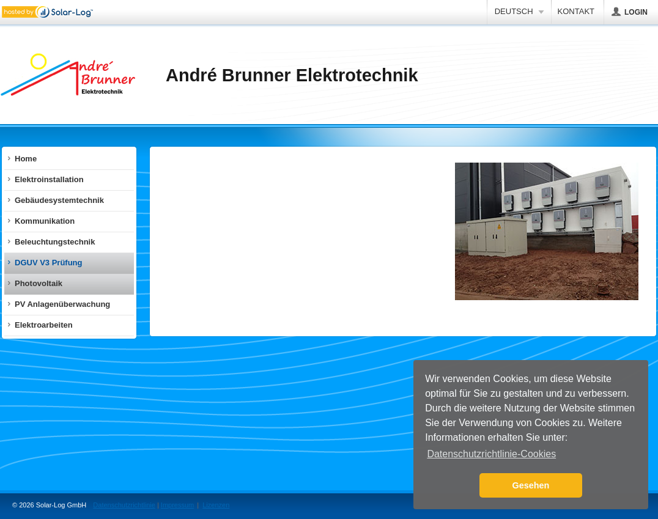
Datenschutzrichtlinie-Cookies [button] (491, 454)
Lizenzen (215, 505)
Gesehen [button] (531, 485)
